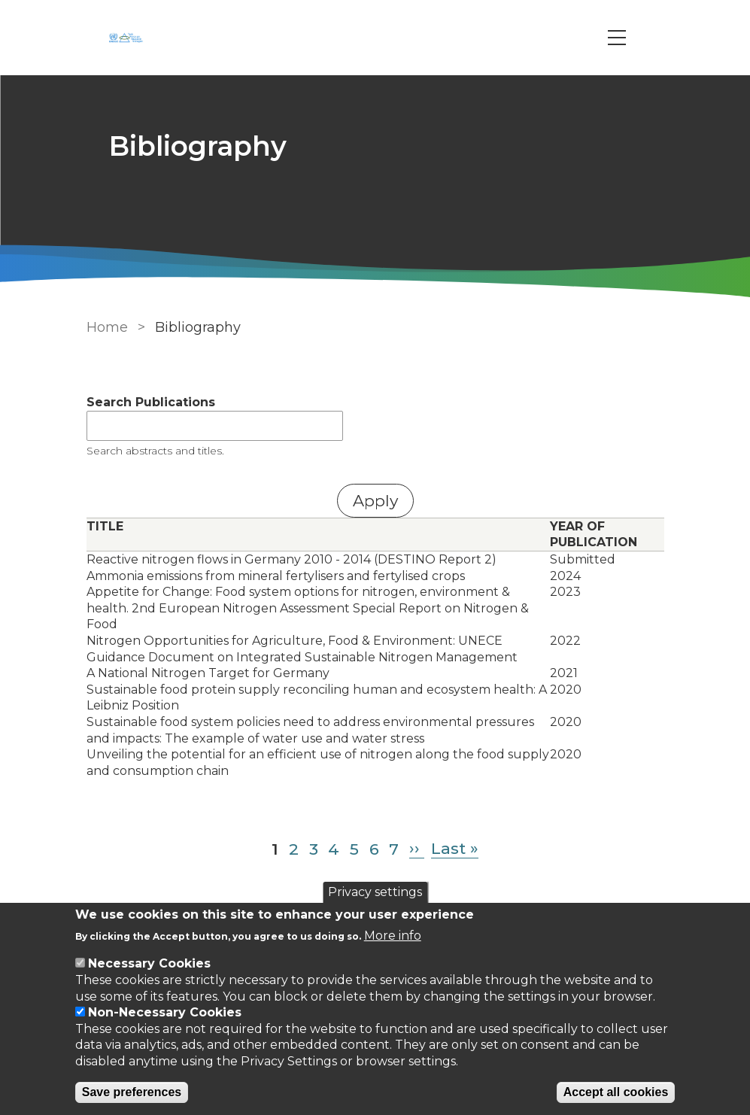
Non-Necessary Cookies (164, 1012)
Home (107, 327)
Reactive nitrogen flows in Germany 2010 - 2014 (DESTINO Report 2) (291, 559)
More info (392, 935)
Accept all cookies (616, 1092)
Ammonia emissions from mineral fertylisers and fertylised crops (276, 576)
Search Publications (151, 402)
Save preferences (132, 1092)
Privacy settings (375, 892)
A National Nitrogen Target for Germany (208, 673)
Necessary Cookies (149, 963)
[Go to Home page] (128, 37)
